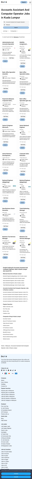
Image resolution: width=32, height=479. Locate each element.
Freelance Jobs (6, 313)
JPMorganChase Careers (8, 330)
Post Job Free (4, 406)
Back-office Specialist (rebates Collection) (25, 74)
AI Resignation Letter (6, 446)
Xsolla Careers (6, 325)
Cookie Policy (28, 470)
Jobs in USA (4, 463)
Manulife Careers (7, 332)
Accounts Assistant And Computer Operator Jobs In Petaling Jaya (16, 292)
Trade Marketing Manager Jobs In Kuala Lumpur (14, 285)
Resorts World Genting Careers (10, 336)
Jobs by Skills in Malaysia (7, 396)
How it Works (4, 382)
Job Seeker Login (5, 426)
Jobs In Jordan (5, 461)
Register (24, 2)
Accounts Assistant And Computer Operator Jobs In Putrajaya (16, 301)
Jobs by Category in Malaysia (8, 400)
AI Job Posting (5, 408)
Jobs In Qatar (4, 455)
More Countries (5, 469)
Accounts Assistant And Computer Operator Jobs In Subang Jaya (16, 294)
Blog (2, 418)
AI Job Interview (5, 440)
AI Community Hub (6, 436)
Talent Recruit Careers (8, 323)
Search (16, 27)
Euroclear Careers (7, 318)
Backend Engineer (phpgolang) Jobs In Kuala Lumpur (15, 276)
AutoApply (3, 432)
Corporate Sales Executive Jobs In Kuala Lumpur (14, 278)
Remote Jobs (6, 311)
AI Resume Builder (5, 438)
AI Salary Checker (5, 444)
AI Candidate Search (6, 410)
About (2, 380)
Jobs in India (4, 467)
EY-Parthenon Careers (8, 327)
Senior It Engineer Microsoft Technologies (7, 127)
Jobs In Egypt (4, 459)
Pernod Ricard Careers (8, 334)
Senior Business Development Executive (7, 155)
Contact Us (4, 386)
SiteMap (3, 384)
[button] (16, 474)
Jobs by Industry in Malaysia (8, 398)
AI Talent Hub (4, 434)
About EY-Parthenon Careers (9, 321)
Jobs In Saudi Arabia (6, 451)
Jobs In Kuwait (5, 453)
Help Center (4, 420)
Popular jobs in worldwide (7, 392)
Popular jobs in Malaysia (7, 390)
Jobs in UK (4, 465)
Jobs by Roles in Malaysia (8, 394)
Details (5, 61)
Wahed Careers (6, 339)
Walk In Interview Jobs (8, 306)
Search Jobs (4, 430)
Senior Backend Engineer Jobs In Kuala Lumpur (13, 280)
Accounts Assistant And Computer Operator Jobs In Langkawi (16, 299)
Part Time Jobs (6, 308)
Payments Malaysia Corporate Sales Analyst (8, 100)
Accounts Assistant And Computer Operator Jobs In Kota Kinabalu (16, 296)
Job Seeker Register (6, 428)
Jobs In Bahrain (5, 457)
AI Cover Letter (5, 442)
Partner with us (5, 414)
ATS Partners (4, 412)
